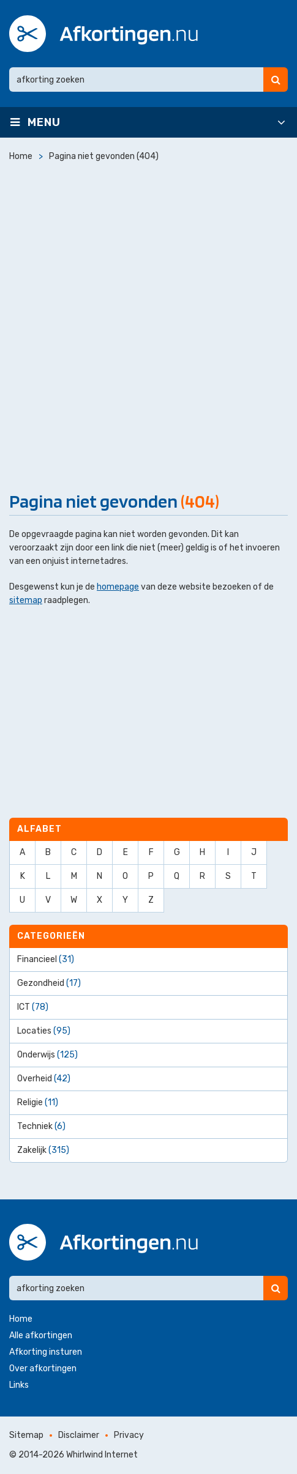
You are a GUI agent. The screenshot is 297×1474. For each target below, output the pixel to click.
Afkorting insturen (45, 1352)
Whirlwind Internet (102, 1455)
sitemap (25, 600)
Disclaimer (78, 1435)
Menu (44, 122)
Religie (37, 1102)
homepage (118, 587)
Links (19, 1385)
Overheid (43, 1078)
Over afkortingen (43, 1368)
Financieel (45, 959)
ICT (32, 1007)
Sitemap (26, 1435)
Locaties (43, 1031)
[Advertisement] (148, 324)
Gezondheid (49, 983)
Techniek (41, 1126)
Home (20, 1319)
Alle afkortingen (40, 1335)
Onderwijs (47, 1055)
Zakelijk (43, 1150)
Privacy (129, 1435)
